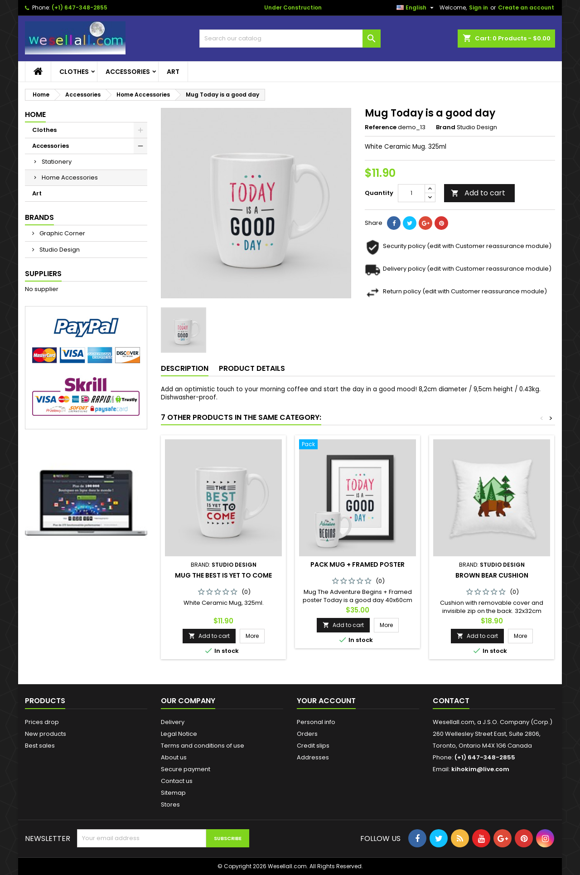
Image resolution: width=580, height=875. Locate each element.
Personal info (316, 722)
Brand (445, 127)
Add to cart (478, 193)
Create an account (526, 7)
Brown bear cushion (491, 575)
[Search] (290, 38)
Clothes (74, 71)
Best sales (40, 745)
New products (45, 733)
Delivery (172, 722)
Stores (170, 804)
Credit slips (313, 745)
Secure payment (185, 769)
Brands (39, 217)
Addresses (313, 757)
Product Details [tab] (252, 368)
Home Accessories (70, 177)
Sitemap (173, 792)
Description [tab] (184, 368)
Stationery (57, 161)
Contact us (177, 781)
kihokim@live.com (480, 769)
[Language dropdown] (416, 7)
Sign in (478, 7)
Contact (451, 700)
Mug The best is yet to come (223, 575)
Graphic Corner (61, 233)
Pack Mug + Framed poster (357, 564)
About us (174, 757)
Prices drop (42, 722)
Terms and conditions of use (202, 745)
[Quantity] (411, 193)
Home (35, 114)
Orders (307, 733)
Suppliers (43, 273)
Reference (380, 127)
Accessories (128, 71)
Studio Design (59, 249)
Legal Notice (179, 733)
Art (173, 71)
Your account (326, 700)
